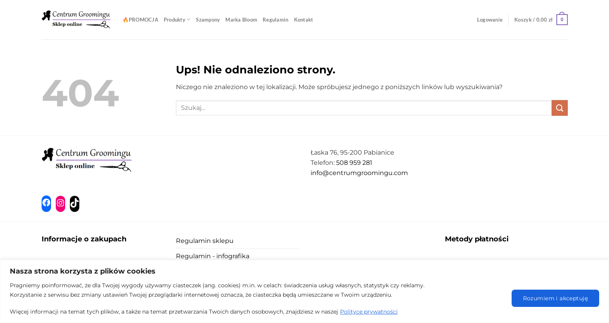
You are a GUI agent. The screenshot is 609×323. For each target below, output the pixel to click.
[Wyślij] (559, 107)
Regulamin (275, 19)
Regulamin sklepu (205, 241)
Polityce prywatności (369, 311)
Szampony (208, 19)
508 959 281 (354, 162)
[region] (304, 291)
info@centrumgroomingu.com (359, 173)
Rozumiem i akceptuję (555, 298)
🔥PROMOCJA (140, 19)
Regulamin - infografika (212, 256)
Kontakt (303, 19)
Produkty (177, 19)
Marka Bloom (241, 19)
